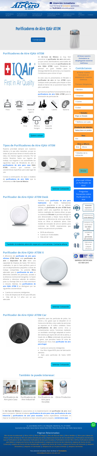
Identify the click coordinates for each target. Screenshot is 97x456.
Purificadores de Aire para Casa (22, 14)
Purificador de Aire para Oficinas (68, 14)
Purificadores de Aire (10, 14)
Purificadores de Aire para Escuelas (53, 14)
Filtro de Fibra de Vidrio (55, 435)
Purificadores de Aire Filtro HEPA (67, 440)
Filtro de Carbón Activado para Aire (33, 438)
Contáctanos (38, 39)
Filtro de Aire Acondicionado (13, 435)
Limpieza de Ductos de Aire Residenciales (25, 444)
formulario (62, 451)
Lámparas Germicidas (75, 446)
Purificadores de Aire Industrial (37, 14)
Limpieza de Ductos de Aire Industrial (58, 442)
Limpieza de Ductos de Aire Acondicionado (60, 438)
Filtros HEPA (28, 435)
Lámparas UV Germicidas (32, 446)
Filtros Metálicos (70, 435)
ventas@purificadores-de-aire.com (48, 453)
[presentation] (84, 162)
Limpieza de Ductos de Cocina (51, 444)
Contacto (90, 15)
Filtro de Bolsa (15, 438)
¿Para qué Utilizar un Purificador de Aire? (83, 183)
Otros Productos (81, 14)
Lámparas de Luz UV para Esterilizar (54, 446)
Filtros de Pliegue (40, 435)
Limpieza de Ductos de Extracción (74, 444)
